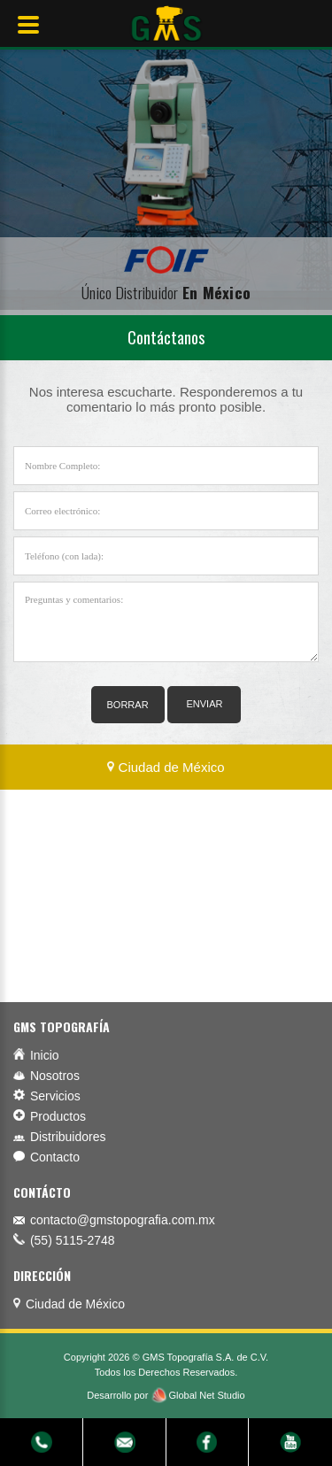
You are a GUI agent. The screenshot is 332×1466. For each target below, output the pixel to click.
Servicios (47, 1096)
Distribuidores (59, 1137)
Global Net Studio (206, 1395)
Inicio (36, 1055)
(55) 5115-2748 (72, 1240)
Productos (49, 1116)
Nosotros (46, 1076)
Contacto (46, 1157)
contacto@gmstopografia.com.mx (122, 1220)
